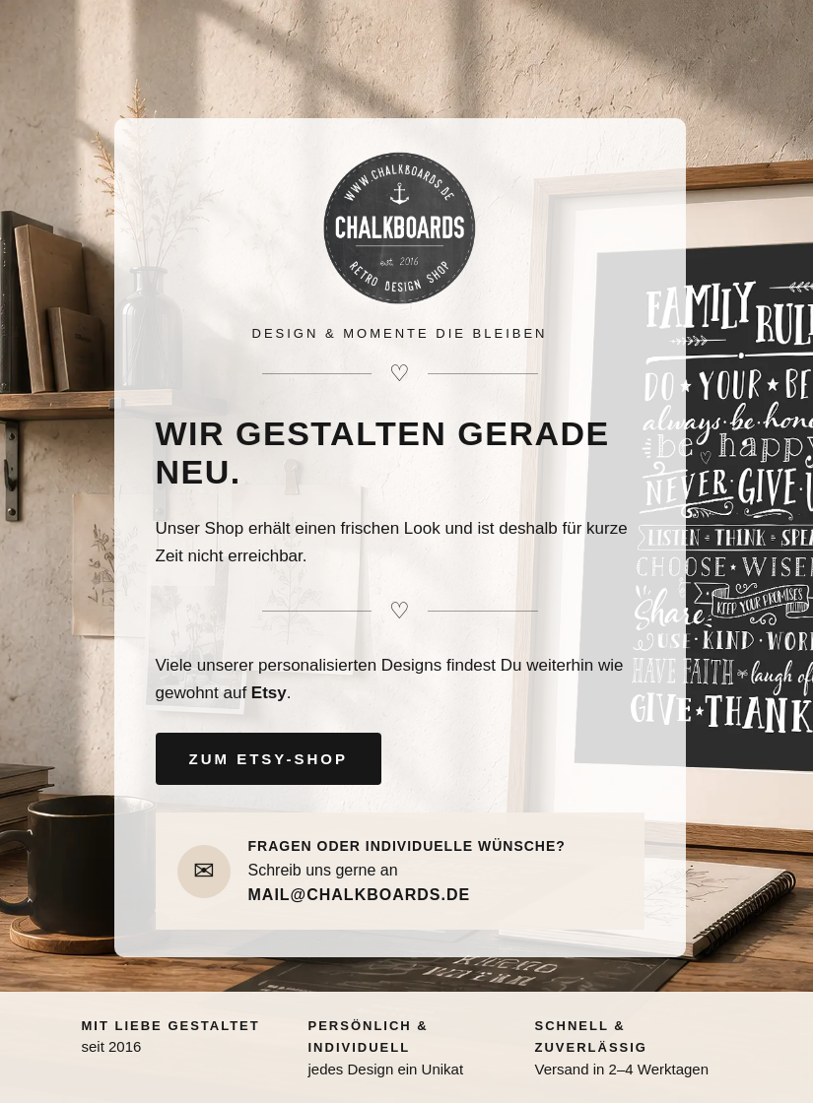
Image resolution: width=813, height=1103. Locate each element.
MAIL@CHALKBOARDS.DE (359, 894)
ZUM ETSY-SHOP (269, 758)
